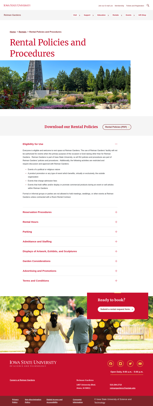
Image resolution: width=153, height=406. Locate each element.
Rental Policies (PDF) (116, 127)
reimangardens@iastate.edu (122, 388)
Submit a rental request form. (115, 309)
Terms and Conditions (36, 280)
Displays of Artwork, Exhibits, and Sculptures (50, 251)
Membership (119, 7)
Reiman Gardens (12, 18)
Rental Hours (30, 221)
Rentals (22, 32)
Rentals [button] (122, 18)
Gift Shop (144, 18)
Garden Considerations (36, 261)
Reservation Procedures (37, 212)
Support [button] (98, 18)
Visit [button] (88, 18)
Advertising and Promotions (39, 270)
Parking (27, 231)
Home (13, 32)
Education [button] (110, 18)
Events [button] (132, 18)
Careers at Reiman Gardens (22, 380)
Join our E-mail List (105, 7)
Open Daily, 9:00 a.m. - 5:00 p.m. (126, 372)
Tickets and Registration (135, 7)
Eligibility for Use (33, 144)
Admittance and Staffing (37, 241)
